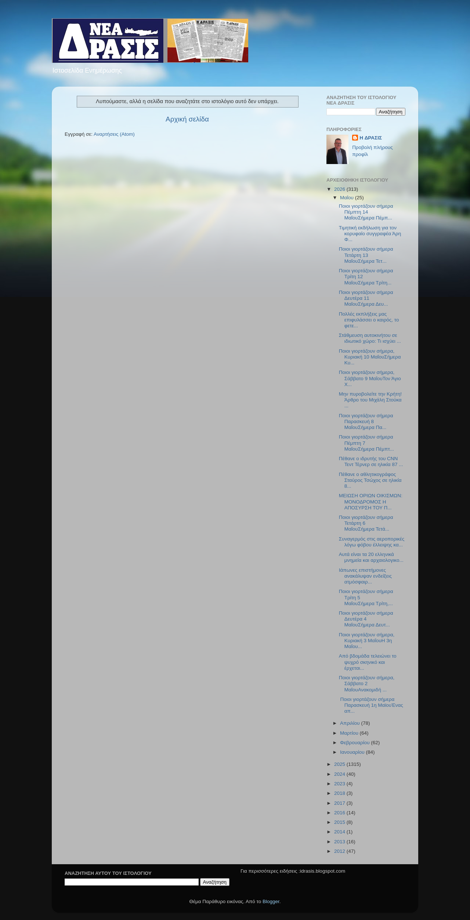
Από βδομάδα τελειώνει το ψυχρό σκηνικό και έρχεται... (368, 661)
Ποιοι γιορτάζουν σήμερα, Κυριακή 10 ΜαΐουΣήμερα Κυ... (370, 357)
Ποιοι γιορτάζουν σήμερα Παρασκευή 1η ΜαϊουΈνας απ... (371, 705)
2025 (340, 764)
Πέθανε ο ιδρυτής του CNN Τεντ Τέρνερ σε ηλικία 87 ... (371, 461)
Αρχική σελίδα (187, 119)
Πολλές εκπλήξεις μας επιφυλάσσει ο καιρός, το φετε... (369, 319)
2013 (340, 841)
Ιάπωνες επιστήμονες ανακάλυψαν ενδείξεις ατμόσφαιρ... (365, 576)
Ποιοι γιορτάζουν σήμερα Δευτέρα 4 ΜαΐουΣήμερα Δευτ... (366, 619)
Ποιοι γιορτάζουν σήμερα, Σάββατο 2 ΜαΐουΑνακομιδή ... (367, 683)
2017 (340, 803)
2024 (340, 774)
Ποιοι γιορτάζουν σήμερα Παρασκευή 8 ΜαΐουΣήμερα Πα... (366, 421)
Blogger (271, 901)
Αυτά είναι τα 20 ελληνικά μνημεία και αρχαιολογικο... (371, 557)
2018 (340, 793)
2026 (340, 189)
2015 (340, 822)
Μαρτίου (350, 733)
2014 (340, 831)
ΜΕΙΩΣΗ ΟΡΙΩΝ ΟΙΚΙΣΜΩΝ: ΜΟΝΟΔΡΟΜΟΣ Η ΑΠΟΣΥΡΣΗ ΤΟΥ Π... (370, 501)
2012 (340, 851)
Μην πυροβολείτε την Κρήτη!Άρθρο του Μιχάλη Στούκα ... (370, 399)
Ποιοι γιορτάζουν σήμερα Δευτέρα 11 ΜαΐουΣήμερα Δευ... (366, 298)
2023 (340, 783)
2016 (340, 812)
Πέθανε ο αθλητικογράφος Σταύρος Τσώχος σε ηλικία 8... (370, 480)
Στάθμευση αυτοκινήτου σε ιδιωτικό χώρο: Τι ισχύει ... (370, 338)
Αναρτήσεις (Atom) (114, 134)
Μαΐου (347, 197)
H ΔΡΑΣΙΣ (370, 138)
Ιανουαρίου (353, 752)
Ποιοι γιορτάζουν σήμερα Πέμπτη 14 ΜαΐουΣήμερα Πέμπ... (366, 212)
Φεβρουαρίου (355, 742)
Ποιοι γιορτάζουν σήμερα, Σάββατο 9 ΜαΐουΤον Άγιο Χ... (370, 378)
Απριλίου (350, 723)
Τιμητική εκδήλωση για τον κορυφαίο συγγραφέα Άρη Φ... (370, 233)
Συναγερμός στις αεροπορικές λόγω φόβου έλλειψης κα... (372, 542)
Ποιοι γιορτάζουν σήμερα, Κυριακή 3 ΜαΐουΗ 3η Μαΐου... (367, 640)
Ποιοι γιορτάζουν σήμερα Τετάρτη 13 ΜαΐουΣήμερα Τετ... (366, 254)
